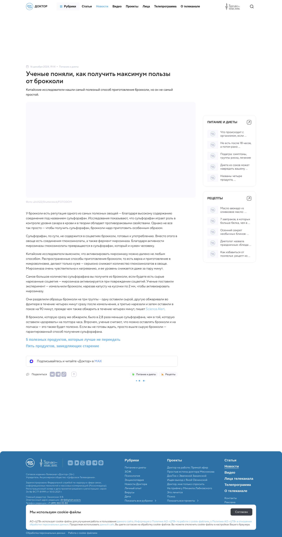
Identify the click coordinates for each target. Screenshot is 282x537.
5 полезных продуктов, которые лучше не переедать (73, 339)
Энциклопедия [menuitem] (134, 480)
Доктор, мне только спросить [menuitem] (185, 484)
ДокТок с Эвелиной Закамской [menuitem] (186, 475)
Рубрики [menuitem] (132, 460)
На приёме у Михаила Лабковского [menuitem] (189, 488)
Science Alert (155, 309)
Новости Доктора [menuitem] (136, 484)
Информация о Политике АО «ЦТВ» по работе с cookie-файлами (171, 521)
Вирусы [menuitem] (129, 492)
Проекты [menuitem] (174, 460)
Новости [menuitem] (231, 466)
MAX (98, 361)
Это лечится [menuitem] (175, 492)
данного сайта (125, 521)
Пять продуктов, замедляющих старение (62, 346)
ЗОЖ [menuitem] (128, 471)
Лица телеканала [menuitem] (238, 478)
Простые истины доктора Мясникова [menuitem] (190, 471)
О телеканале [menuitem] (235, 491)
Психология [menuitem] (132, 475)
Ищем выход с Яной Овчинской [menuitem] (187, 480)
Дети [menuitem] (128, 496)
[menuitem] (68, 6)
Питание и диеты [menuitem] (135, 467)
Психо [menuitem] (171, 496)
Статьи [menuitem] (230, 460)
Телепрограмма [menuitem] (237, 485)
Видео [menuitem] (229, 472)
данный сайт (107, 524)
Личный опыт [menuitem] (133, 488)
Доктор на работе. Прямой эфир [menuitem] (187, 467)
